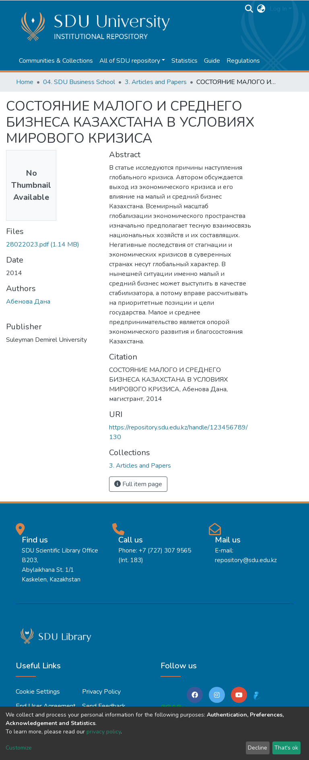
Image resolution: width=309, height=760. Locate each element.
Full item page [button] (138, 484)
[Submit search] (249, 9)
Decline (257, 748)
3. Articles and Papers (156, 82)
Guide (212, 60)
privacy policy (104, 731)
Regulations (243, 60)
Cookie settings (38, 691)
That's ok (286, 748)
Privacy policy (101, 691)
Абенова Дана (28, 301)
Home (24, 82)
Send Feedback (104, 706)
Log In (278, 8)
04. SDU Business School (79, 82)
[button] (261, 9)
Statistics (184, 60)
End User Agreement (46, 706)
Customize (19, 748)
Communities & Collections (56, 60)
